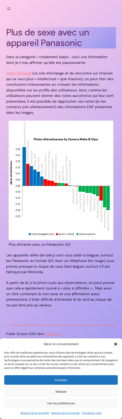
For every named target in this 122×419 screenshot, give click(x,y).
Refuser (61, 391)
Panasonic (53, 334)
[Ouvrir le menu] (8, 8)
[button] (116, 344)
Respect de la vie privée (35, 413)
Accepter (61, 380)
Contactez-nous (91, 413)
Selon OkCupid (18, 73)
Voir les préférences (61, 403)
